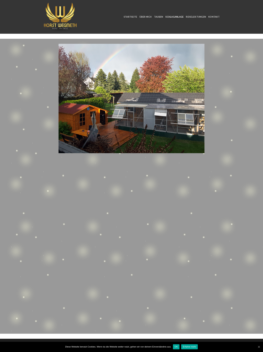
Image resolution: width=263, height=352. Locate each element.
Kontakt (214, 16)
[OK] (258, 346)
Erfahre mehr (189, 346)
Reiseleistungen (196, 16)
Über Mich (145, 16)
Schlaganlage (174, 16)
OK (176, 346)
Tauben (158, 16)
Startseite (130, 16)
